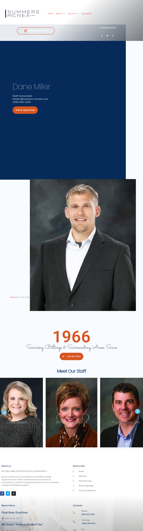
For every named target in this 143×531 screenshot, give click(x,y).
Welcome (14, 297)
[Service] (60, 13)
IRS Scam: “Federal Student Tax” (22, 524)
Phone (84, 511)
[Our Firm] (73, 13)
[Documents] (86, 13)
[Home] (50, 13)
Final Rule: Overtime (14, 512)
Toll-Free (86, 520)
